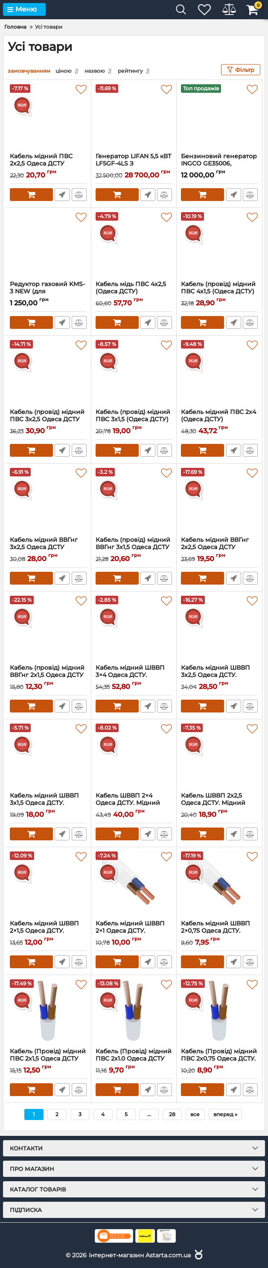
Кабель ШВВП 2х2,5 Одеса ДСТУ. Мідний (219, 803)
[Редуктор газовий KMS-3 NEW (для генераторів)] (48, 244)
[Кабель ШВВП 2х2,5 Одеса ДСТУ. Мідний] (219, 756)
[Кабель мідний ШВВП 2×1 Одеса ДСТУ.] (134, 883)
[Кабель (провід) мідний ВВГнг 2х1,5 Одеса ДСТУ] (48, 628)
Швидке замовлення (62, 194)
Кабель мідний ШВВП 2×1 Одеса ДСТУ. (134, 931)
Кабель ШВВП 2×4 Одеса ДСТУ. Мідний (134, 803)
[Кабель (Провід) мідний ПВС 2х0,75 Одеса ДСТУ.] (219, 1011)
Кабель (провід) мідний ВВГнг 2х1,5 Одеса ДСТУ (48, 675)
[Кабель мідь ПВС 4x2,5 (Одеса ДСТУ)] (134, 244)
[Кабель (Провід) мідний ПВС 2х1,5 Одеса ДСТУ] (48, 1011)
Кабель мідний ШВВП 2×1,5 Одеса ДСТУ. (48, 931)
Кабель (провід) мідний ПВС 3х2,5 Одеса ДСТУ (48, 419)
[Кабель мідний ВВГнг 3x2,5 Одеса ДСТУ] (48, 500)
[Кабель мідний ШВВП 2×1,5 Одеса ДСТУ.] (48, 883)
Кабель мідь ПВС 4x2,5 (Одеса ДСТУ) (134, 292)
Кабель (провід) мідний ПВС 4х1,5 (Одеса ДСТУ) (219, 292)
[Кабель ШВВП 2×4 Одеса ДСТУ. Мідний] (134, 756)
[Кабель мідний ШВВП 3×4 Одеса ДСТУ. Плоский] (134, 628)
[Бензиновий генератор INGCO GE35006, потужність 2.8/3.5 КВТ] (219, 116)
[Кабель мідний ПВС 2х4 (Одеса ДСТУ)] (219, 372)
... (149, 1114)
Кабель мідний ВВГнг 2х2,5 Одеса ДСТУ (219, 547)
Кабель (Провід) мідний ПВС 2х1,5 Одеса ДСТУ (48, 1059)
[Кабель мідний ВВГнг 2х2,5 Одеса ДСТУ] (219, 500)
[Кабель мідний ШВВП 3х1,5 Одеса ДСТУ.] (48, 756)
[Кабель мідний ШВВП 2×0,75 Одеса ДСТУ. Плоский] (219, 883)
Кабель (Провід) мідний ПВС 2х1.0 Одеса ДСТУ (134, 1059)
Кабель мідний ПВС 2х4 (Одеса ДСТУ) (219, 419)
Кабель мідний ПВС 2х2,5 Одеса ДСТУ (48, 164)
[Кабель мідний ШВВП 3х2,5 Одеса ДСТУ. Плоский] (219, 628)
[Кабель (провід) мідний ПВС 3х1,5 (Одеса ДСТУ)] (134, 372)
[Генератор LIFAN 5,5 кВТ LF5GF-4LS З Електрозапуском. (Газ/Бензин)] (134, 116)
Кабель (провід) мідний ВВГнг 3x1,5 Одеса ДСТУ (134, 547)
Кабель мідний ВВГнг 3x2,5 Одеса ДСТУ (48, 547)
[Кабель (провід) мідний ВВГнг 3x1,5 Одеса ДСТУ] (134, 500)
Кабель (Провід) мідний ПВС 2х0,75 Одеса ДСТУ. (219, 1059)
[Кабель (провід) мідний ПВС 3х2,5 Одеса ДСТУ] (48, 372)
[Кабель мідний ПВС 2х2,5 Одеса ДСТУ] (48, 116)
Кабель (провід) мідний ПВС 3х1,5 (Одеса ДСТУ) (134, 419)
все (195, 1114)
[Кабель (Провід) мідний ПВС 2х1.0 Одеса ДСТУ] (134, 1011)
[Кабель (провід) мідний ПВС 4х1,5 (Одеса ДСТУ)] (219, 244)
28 (172, 1114)
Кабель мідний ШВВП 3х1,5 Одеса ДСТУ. (48, 803)
